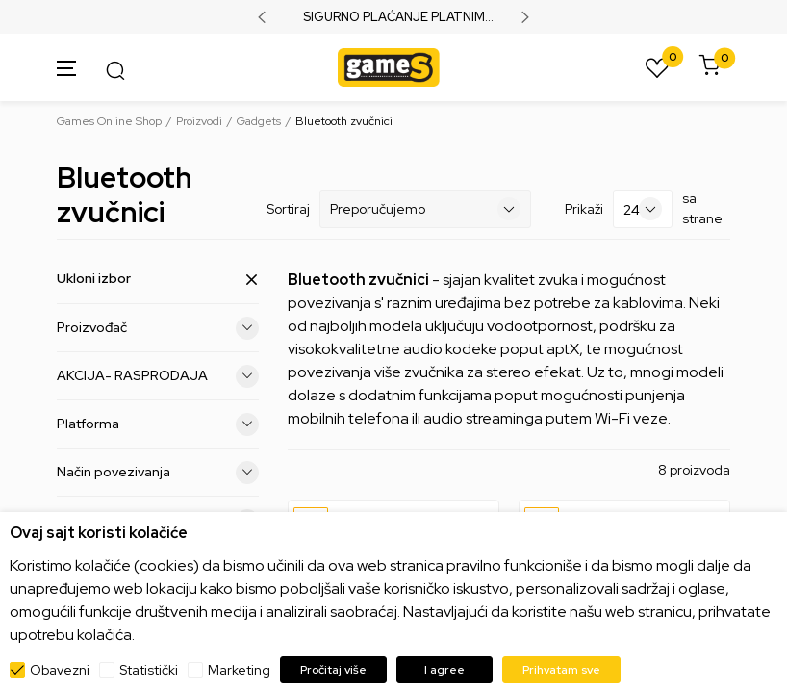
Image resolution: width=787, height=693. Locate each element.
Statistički (148, 670)
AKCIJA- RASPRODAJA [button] (158, 376)
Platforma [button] (158, 424)
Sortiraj (288, 209)
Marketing (239, 670)
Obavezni (59, 670)
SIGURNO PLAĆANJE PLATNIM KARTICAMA (394, 17)
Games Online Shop (109, 121)
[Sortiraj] (425, 209)
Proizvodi (199, 121)
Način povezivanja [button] (158, 472)
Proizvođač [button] (158, 328)
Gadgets (259, 121)
